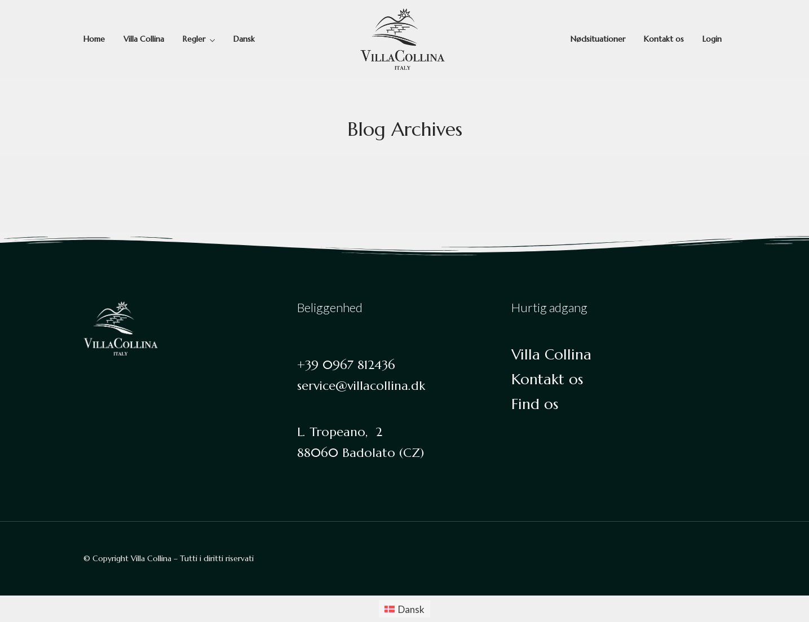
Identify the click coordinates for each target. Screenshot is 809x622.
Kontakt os (664, 39)
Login (712, 39)
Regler (194, 39)
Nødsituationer (598, 39)
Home (94, 39)
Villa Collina (143, 39)
